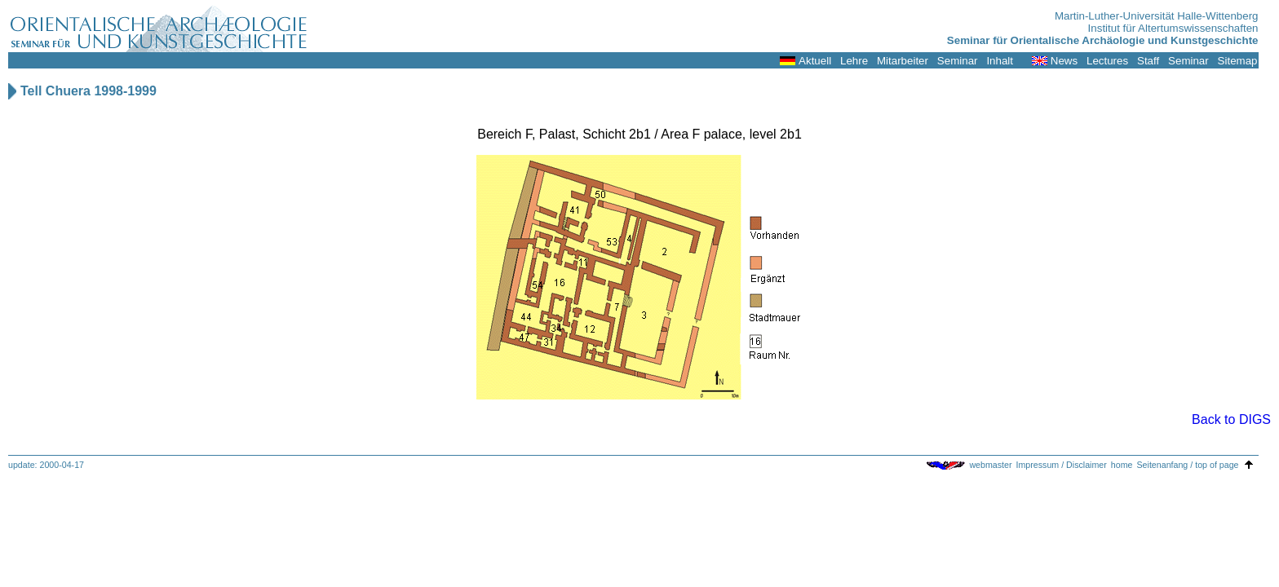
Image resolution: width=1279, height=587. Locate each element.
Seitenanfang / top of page (1187, 465)
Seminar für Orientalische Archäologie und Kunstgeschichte (1103, 40)
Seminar (957, 61)
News (1064, 61)
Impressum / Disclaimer (1061, 465)
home (1122, 465)
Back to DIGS (1231, 419)
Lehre (854, 61)
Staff (1148, 61)
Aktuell (815, 61)
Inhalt (999, 61)
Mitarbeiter (902, 61)
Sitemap (1238, 61)
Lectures (1107, 61)
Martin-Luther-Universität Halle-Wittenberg (1157, 16)
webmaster (990, 465)
